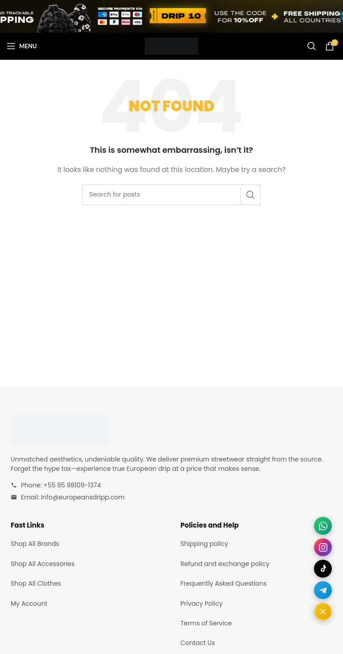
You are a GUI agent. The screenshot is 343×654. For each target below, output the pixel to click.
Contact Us (197, 642)
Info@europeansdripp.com (83, 497)
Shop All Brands (35, 543)
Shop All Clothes (36, 583)
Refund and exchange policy (224, 563)
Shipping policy (204, 543)
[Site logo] (171, 45)
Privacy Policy (201, 603)
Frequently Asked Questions (223, 583)
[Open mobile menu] (21, 46)
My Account (29, 603)
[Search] (312, 46)
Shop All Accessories (43, 563)
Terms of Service (206, 623)
